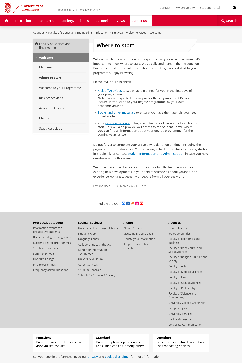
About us (39, 32)
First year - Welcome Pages (129, 32)
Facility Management (181, 319)
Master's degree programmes (52, 243)
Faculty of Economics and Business (184, 241)
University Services (180, 314)
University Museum (90, 259)
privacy (93, 357)
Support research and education (137, 246)
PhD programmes (44, 264)
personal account (117, 123)
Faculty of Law (177, 277)
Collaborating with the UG (94, 244)
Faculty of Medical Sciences (185, 272)
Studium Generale (89, 270)
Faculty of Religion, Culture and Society (188, 259)
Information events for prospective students (47, 230)
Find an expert (87, 233)
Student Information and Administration (156, 154)
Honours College (43, 259)
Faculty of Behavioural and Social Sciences (185, 250)
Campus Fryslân (178, 308)
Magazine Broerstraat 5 (138, 233)
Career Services (88, 264)
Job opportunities (179, 233)
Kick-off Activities (110, 91)
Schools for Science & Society (96, 275)
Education (102, 32)
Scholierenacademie (46, 248)
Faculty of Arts (177, 266)
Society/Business (90, 223)
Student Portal (210, 8)
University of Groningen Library (98, 228)
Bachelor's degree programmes (53, 237)
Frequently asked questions (50, 270)
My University (185, 8)
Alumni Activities (133, 228)
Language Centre (89, 239)
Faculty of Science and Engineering (70, 32)
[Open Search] (229, 20)
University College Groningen (186, 303)
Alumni (128, 223)
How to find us (177, 228)
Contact (164, 8)
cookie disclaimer (117, 357)
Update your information (139, 239)
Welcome (156, 32)
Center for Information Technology (92, 251)
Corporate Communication (185, 324)
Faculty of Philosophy (181, 288)
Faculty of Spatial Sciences (184, 283)
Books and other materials (116, 112)
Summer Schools (44, 253)
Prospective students (48, 223)
